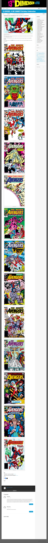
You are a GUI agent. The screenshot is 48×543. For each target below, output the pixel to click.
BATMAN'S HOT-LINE (39, 21)
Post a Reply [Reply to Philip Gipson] (31, 511)
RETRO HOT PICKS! (39, 41)
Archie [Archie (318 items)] (42, 52)
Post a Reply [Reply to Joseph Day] (31, 504)
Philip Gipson (9, 506)
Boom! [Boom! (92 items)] (38, 54)
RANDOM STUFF (39, 39)
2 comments (26, 15)
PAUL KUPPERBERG (39, 37)
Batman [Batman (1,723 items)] (40, 53)
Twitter (15, 490)
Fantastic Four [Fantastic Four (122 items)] (38, 56)
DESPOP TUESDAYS (39, 28)
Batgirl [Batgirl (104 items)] (38, 53)
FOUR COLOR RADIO (39, 29)
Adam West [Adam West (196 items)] (38, 52)
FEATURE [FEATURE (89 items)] (40, 56)
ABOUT (4, 8)
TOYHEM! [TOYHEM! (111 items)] (39, 61)
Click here (17, 475)
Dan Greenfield (11, 15)
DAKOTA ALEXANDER (39, 27)
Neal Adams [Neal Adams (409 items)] (40, 58)
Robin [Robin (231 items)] (37, 60)
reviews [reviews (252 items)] (43, 59)
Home (3, 13)
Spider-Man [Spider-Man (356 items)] (41, 60)
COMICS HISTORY (39, 25)
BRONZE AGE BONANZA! (40, 22)
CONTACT (7, 8)
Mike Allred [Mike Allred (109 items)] (38, 58)
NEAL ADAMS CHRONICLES (40, 36)
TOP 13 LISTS (39, 42)
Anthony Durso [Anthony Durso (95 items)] (40, 52)
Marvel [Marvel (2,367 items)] (39, 58)
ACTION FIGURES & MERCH (40, 20)
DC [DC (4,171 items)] (37, 55)
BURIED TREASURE (39, 23)
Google (13, 490)
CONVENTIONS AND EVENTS (40, 26)
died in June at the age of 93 (15, 33)
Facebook (14, 490)
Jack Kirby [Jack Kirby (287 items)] (42, 57)
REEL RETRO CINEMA (40, 40)
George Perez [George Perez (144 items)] (42, 56)
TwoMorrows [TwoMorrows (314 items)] (41, 61)
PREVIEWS (38, 38)
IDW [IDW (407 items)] (40, 57)
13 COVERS (8, 13)
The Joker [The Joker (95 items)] (37, 61)
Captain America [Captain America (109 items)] (42, 54)
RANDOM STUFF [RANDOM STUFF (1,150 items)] (39, 59)
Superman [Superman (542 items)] (41, 60)
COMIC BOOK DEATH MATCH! (40, 24)
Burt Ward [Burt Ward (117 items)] (40, 54)
